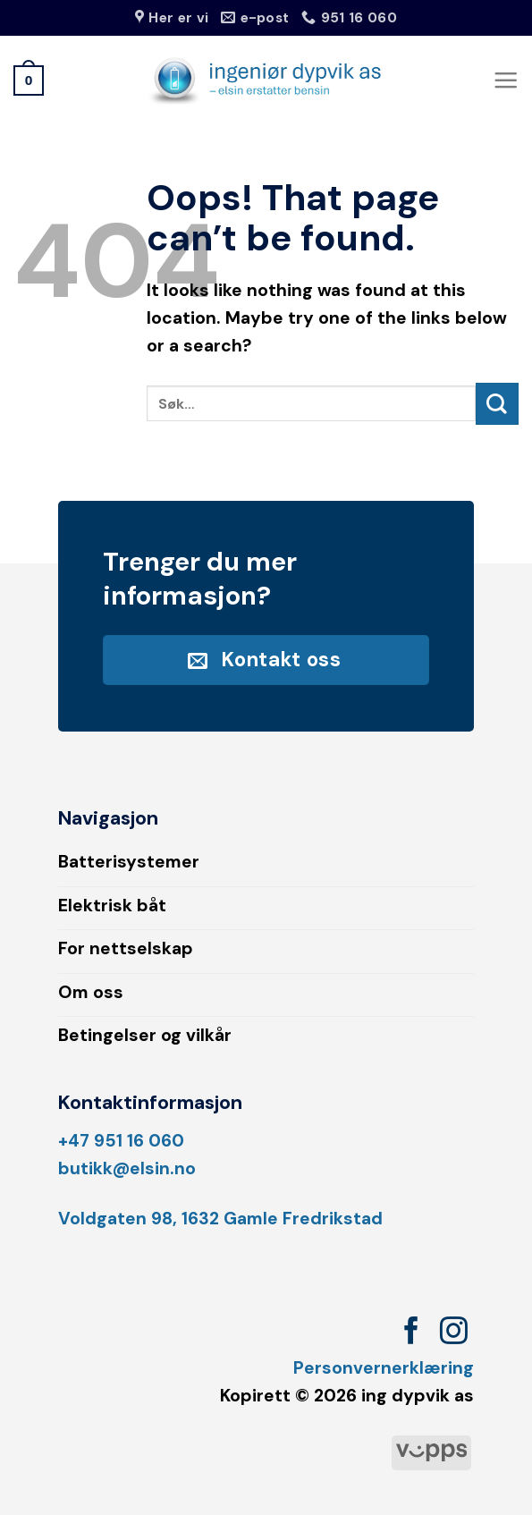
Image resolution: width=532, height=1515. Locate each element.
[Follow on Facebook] (412, 1333)
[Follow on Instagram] (454, 1333)
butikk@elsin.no (127, 1168)
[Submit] (497, 404)
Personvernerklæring (383, 1368)
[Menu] (506, 80)
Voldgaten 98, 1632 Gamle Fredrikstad (220, 1218)
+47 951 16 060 (121, 1141)
